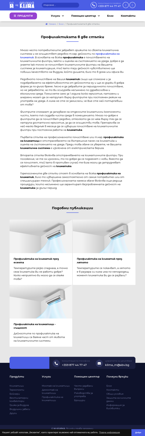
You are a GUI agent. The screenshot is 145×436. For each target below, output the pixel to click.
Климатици (17, 386)
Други (13, 413)
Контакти (128, 15)
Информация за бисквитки (115, 407)
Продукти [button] (23, 15)
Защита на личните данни (118, 399)
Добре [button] (138, 432)
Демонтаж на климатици (50, 391)
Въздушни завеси (20, 409)
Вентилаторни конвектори (19, 399)
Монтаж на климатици (56, 386)
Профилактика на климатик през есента (36, 260)
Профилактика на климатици (52, 399)
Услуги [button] (56, 15)
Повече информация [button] (109, 432)
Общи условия (114, 394)
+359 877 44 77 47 (109, 5)
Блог (110, 15)
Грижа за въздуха (19, 405)
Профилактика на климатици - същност (35, 326)
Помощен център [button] (84, 15)
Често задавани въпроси (83, 387)
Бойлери (15, 394)
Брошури (79, 400)
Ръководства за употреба (83, 395)
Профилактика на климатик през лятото (99, 260)
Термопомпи (17, 390)
